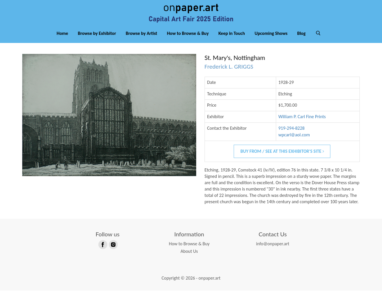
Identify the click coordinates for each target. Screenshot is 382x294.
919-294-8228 (291, 132)
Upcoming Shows (270, 37)
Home (62, 37)
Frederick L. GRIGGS (229, 70)
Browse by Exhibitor (97, 37)
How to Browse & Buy (188, 37)
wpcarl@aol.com (294, 138)
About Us (189, 255)
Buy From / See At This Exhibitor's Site (282, 155)
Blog (301, 37)
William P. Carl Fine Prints (302, 120)
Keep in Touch (231, 37)
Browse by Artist (141, 37)
